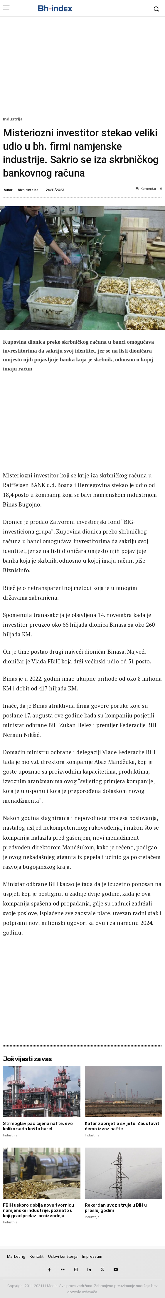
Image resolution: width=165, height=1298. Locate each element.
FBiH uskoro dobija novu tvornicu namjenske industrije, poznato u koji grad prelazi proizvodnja (38, 1210)
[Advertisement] (82, 68)
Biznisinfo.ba (28, 189)
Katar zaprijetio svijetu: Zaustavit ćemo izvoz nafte (122, 1126)
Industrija (13, 119)
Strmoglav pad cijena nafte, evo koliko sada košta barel (38, 1126)
